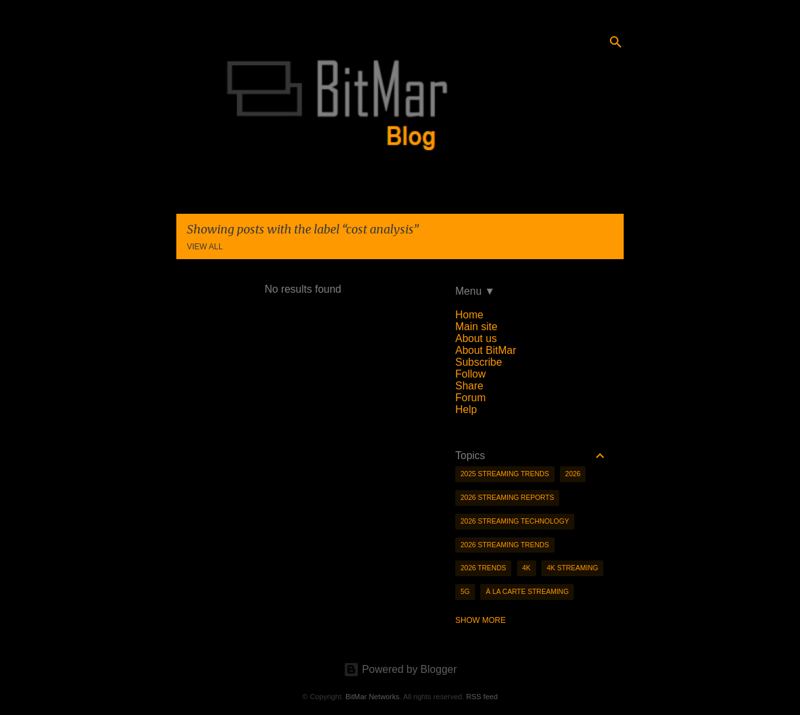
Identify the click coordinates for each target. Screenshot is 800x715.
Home (469, 314)
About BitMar (485, 350)
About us (476, 338)
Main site (476, 326)
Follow (470, 374)
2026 (572, 474)
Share (469, 385)
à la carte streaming (527, 591)
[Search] (616, 42)
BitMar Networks (372, 697)
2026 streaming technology (515, 521)
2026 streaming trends (505, 545)
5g (465, 591)
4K (526, 568)
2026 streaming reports (507, 497)
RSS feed (481, 697)
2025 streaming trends (505, 474)
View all (205, 246)
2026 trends (483, 568)
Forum (470, 397)
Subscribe (478, 362)
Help (466, 409)
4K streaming (572, 568)
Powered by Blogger (400, 669)
